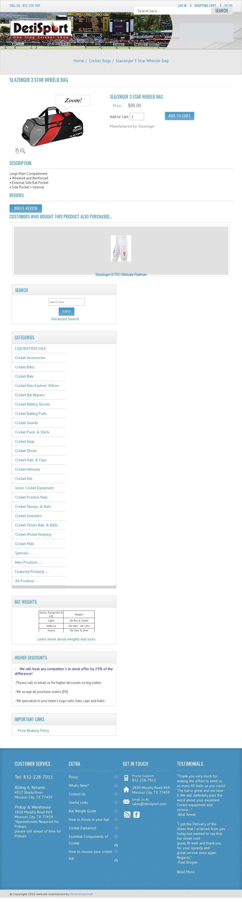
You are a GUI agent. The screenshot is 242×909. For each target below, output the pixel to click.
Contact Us (77, 794)
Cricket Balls (25, 367)
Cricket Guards (26, 422)
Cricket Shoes (26, 450)
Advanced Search (65, 318)
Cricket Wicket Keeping (33, 534)
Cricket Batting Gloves (32, 404)
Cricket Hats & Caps (31, 460)
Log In (182, 5)
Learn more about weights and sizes (66, 639)
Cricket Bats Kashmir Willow (37, 385)
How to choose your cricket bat (90, 855)
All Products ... (26, 580)
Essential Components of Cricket (88, 839)
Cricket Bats (24, 376)
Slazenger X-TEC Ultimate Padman (121, 274)
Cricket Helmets (27, 469)
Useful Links (78, 802)
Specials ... (23, 553)
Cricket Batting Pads (30, 413)
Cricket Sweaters (28, 515)
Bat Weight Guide (82, 811)
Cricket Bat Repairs (30, 394)
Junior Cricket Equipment (34, 487)
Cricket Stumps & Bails (33, 506)
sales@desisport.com (149, 803)
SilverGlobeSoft (81, 894)
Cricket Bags (100, 60)
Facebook (136, 814)
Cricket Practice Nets (31, 497)
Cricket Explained (82, 828)
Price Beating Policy (33, 730)
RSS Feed (127, 814)
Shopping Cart (205, 5)
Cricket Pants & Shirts (32, 432)
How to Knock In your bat (89, 819)
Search (21, 290)
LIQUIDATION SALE (30, 348)
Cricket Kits (23, 478)
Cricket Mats (24, 543)
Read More (185, 871)
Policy (73, 777)
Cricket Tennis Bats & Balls (36, 525)
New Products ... (28, 562)
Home (78, 60)
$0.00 (228, 5)
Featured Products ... (31, 571)
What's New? (79, 785)
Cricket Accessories (30, 357)
